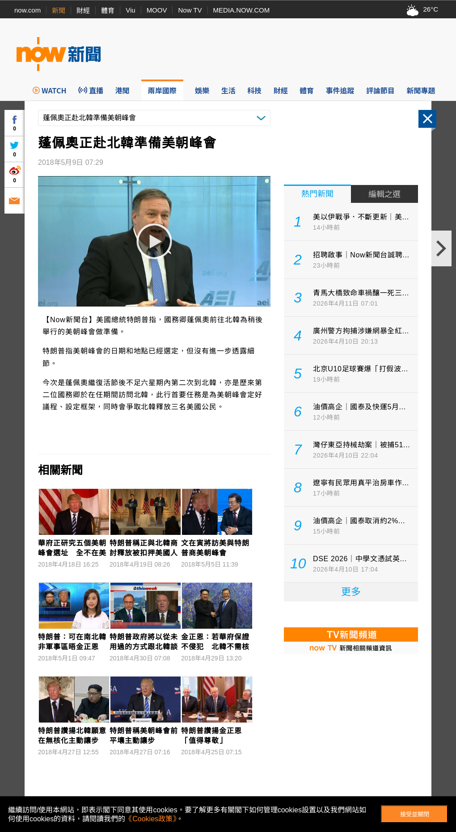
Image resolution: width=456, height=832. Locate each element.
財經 (83, 10)
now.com (27, 10)
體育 (107, 10)
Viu (130, 10)
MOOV (157, 10)
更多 (351, 591)
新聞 (58, 10)
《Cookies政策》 (150, 819)
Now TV (190, 10)
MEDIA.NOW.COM (241, 10)
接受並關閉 (414, 814)
